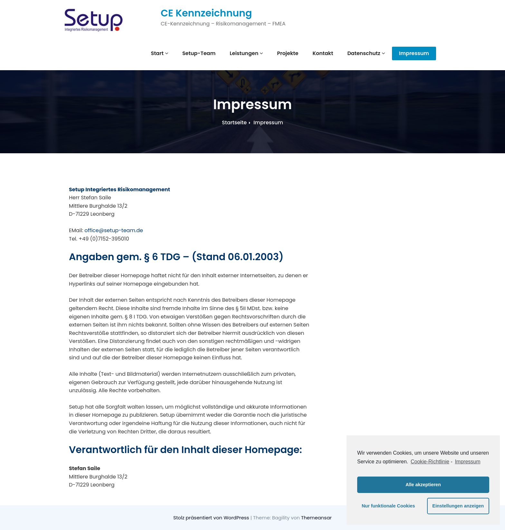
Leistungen (246, 53)
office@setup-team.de (113, 230)
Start (159, 53)
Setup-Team (198, 53)
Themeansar (316, 517)
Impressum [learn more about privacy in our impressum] (467, 461)
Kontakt (322, 53)
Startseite (234, 122)
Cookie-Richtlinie (430, 461)
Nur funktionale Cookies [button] (388, 505)
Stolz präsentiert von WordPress (211, 517)
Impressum (414, 53)
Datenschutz (366, 53)
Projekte (287, 53)
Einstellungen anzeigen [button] (458, 505)
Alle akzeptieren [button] (423, 484)
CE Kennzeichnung (206, 13)
